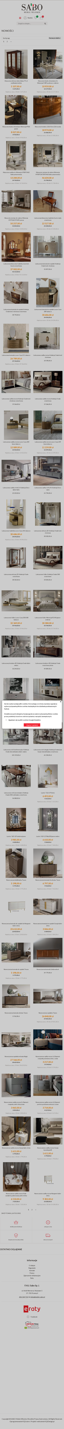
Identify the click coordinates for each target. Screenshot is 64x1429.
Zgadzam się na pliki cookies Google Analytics (24, 720)
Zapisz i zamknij (32, 725)
